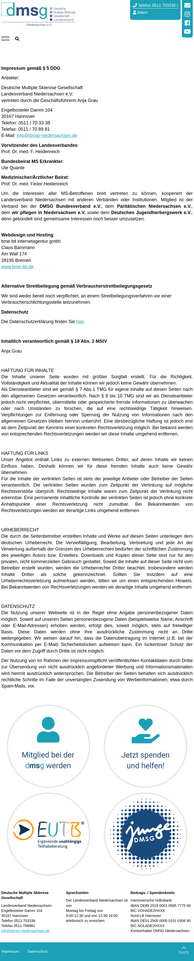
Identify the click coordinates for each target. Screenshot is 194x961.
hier (80, 321)
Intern (140, 12)
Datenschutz (38, 951)
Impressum (10, 951)
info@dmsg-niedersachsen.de (47, 135)
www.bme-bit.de (17, 266)
